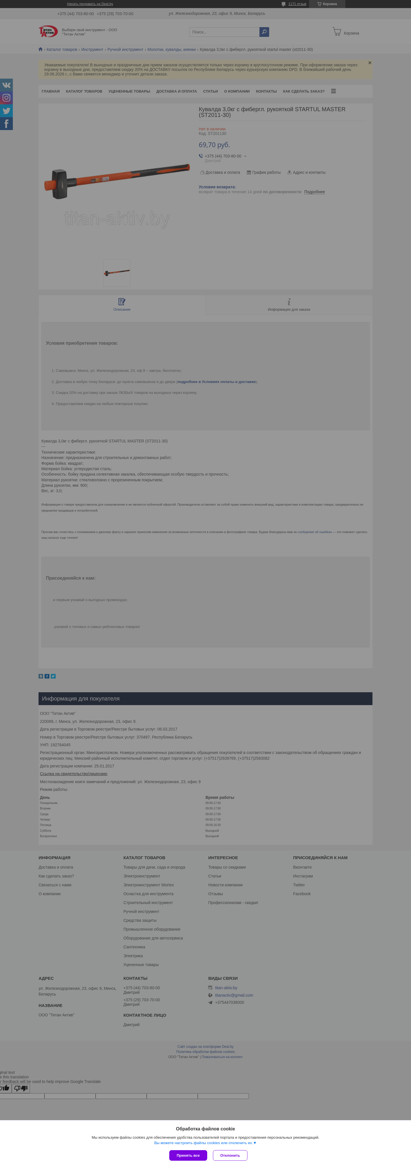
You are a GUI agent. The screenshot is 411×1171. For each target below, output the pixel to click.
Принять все (188, 1155)
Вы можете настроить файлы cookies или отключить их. (203, 1143)
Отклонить (230, 1155)
